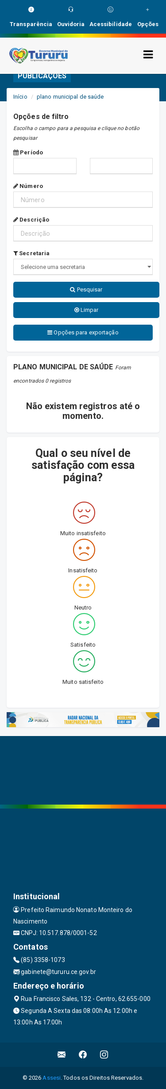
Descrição (31, 219)
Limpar (86, 310)
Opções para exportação (82, 332)
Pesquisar (86, 289)
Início (20, 96)
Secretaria (31, 253)
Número (28, 186)
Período (28, 152)
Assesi (51, 1077)
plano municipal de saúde (70, 96)
